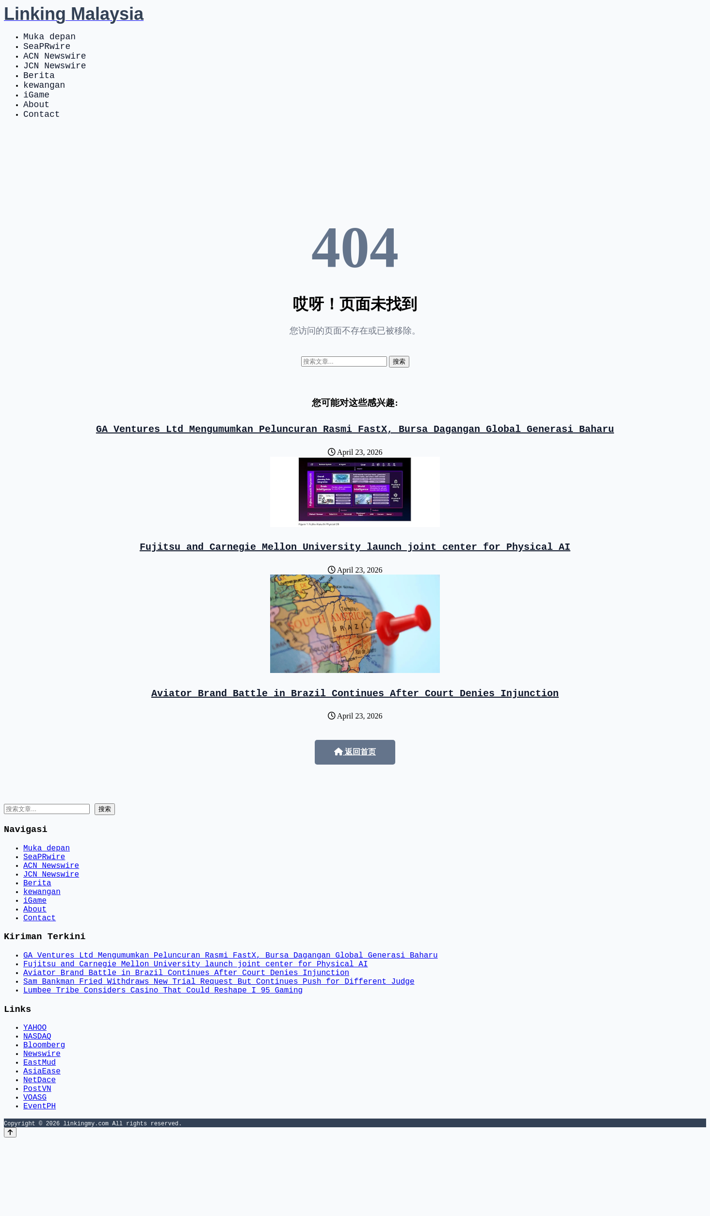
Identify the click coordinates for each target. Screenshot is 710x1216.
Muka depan (49, 38)
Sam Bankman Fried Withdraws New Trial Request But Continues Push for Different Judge (218, 1032)
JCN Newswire (54, 73)
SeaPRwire (46, 49)
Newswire (42, 1116)
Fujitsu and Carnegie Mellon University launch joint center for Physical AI (355, 567)
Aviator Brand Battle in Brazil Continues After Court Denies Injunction (355, 715)
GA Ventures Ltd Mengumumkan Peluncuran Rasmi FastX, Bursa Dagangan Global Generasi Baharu (355, 447)
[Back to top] (10, 1207)
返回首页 (355, 775)
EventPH (39, 1180)
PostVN (37, 1158)
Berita (39, 84)
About (36, 119)
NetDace (39, 1148)
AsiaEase (42, 1137)
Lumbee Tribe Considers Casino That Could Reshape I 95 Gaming (163, 1043)
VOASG (35, 1169)
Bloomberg (44, 1105)
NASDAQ (37, 1094)
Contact (41, 131)
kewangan (44, 96)
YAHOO (35, 1084)
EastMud (39, 1126)
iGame (36, 107)
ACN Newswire (54, 61)
